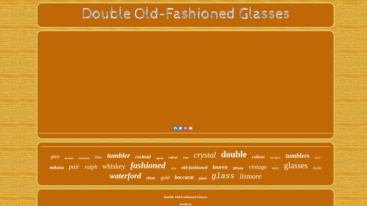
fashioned (148, 165)
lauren (220, 167)
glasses (296, 165)
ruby (173, 168)
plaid (202, 178)
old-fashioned (194, 167)
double (234, 154)
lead (317, 157)
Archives (185, 204)
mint (275, 168)
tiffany (238, 168)
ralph (91, 167)
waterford (125, 175)
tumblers (298, 155)
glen (55, 156)
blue (98, 157)
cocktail (143, 156)
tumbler (118, 155)
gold (165, 177)
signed (159, 158)
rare (186, 157)
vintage (258, 166)
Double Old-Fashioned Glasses (185, 197)
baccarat (184, 177)
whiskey (113, 166)
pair (74, 166)
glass (223, 176)
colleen (258, 156)
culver (173, 157)
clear (150, 177)
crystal (205, 154)
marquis (275, 157)
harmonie (84, 158)
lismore (250, 176)
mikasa (56, 167)
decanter (69, 158)
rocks (317, 168)
